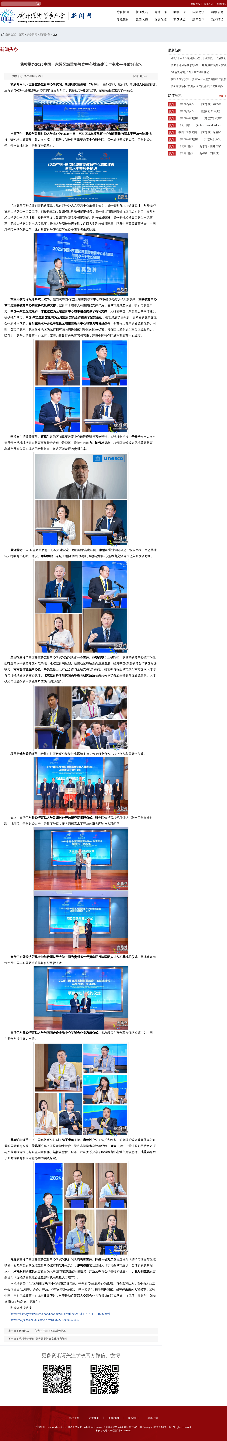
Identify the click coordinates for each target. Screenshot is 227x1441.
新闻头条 (45, 34)
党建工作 (161, 12)
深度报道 (161, 19)
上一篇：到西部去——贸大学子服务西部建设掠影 (37, 1330)
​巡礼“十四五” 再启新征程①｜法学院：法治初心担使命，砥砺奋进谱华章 (197, 59)
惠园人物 (142, 19)
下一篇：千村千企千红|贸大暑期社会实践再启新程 (37, 1338)
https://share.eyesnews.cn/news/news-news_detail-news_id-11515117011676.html (60, 1313)
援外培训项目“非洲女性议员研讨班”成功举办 (197, 86)
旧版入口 (208, 3)
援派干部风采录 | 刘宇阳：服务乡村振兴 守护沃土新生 (197, 66)
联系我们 (133, 1418)
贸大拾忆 (217, 19)
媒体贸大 (198, 19)
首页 (21, 34)
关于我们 (94, 1418)
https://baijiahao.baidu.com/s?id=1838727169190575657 (44, 1319)
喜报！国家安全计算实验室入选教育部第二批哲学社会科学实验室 (197, 80)
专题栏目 (123, 19)
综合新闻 (123, 12)
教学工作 (179, 12)
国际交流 (198, 12)
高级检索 (195, 3)
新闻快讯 (142, 12)
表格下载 (153, 1418)
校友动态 (179, 19)
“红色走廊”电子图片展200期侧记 (190, 72)
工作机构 (113, 1418)
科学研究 (217, 12)
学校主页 (74, 1418)
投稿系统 (220, 3)
